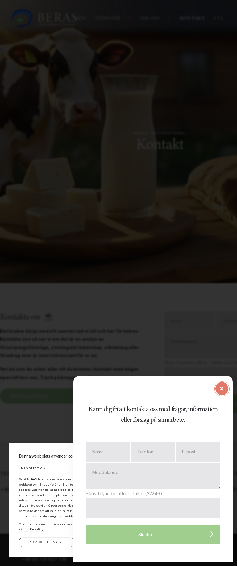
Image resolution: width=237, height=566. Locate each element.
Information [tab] (34, 468)
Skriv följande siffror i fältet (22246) (129, 494)
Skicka (148, 535)
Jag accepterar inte (46, 542)
